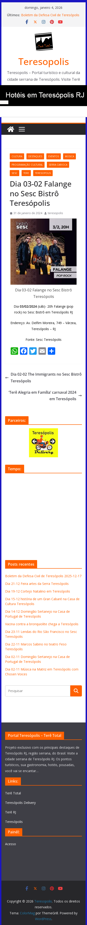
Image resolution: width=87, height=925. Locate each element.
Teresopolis (43, 61)
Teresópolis (14, 821)
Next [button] (52, 441)
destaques (35, 156)
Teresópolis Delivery (20, 802)
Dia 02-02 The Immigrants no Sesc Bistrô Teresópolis (43, 378)
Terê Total (13, 793)
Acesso (10, 844)
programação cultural (27, 164)
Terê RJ (10, 812)
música (69, 156)
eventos (53, 156)
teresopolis (43, 173)
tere (26, 173)
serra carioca (58, 164)
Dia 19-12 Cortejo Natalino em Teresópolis (37, 591)
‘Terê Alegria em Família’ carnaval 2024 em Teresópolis (45, 396)
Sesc (14, 173)
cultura (17, 156)
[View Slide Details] (43, 442)
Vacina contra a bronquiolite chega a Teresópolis (41, 624)
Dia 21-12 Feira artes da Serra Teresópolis (37, 583)
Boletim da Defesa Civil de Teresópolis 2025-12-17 (43, 576)
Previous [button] (34, 441)
